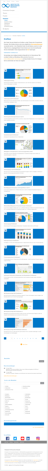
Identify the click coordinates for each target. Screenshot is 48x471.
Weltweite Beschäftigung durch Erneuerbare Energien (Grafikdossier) (18, 205)
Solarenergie (27, 404)
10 (36, 338)
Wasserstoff (27, 411)
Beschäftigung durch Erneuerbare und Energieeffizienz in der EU (17, 187)
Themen (5, 13)
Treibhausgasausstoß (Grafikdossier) (11, 98)
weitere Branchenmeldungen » (10, 375)
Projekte (5, 16)
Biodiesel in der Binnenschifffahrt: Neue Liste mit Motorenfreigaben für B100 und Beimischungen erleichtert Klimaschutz (22, 370)
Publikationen (7, 23)
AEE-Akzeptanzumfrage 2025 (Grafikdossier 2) (13, 311)
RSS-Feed (6, 442)
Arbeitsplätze (27, 394)
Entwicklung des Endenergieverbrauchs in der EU (14, 116)
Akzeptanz (7, 394)
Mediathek (5, 18)
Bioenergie (27, 395)
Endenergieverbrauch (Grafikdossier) (11, 240)
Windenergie (27, 413)
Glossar (12, 1)
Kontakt (8, 1)
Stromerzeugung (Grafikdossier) (10, 223)
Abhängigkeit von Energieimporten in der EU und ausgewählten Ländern (18, 151)
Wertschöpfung (8, 413)
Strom (26, 406)
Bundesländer (27, 397)
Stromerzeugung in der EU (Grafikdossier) (12, 169)
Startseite (14, 35)
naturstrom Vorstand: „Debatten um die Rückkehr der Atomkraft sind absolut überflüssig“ (24, 373)
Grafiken (6, 20)
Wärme (26, 409)
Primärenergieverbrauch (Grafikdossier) (12, 257)
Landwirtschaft (28, 402)
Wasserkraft (7, 411)
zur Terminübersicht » (38, 427)
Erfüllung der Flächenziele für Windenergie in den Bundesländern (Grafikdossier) (20, 275)
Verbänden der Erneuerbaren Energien (11, 461)
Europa (26, 399)
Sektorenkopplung (8, 404)
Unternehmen (35, 459)
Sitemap (11, 442)
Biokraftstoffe (7, 397)
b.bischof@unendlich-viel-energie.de (13, 59)
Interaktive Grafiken (8, 21)
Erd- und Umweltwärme (9, 399)
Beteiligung (7, 395)
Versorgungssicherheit (9, 409)
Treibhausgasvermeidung (9, 80)
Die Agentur (6, 29)
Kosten (6, 402)
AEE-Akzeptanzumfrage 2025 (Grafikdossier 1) (13, 293)
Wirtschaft (7, 414)
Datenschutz (16, 442)
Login (4, 1)
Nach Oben (25, 344)
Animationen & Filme (8, 26)
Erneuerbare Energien (9, 10)
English (17, 1)
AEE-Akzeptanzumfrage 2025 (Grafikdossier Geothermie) (15, 329)
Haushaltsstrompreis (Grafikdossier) (11, 134)
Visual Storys (7, 24)
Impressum (22, 442)
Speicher (7, 406)
